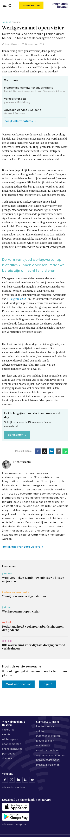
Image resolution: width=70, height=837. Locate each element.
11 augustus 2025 (17, 299)
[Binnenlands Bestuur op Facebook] (5, 779)
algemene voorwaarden (50, 755)
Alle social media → (13, 787)
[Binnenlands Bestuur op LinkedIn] (18, 779)
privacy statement (47, 760)
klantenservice (45, 726)
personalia (8, 754)
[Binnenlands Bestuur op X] (11, 779)
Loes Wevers (12, 44)
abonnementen (11, 744)
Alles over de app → (14, 824)
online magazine (12, 749)
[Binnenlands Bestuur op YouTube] (32, 779)
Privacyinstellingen (48, 765)
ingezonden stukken (48, 736)
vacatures (8, 730)
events (6, 734)
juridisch (6, 22)
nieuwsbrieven (45, 741)
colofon (40, 731)
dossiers (7, 758)
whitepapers (10, 739)
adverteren (43, 746)
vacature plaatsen (47, 750)
